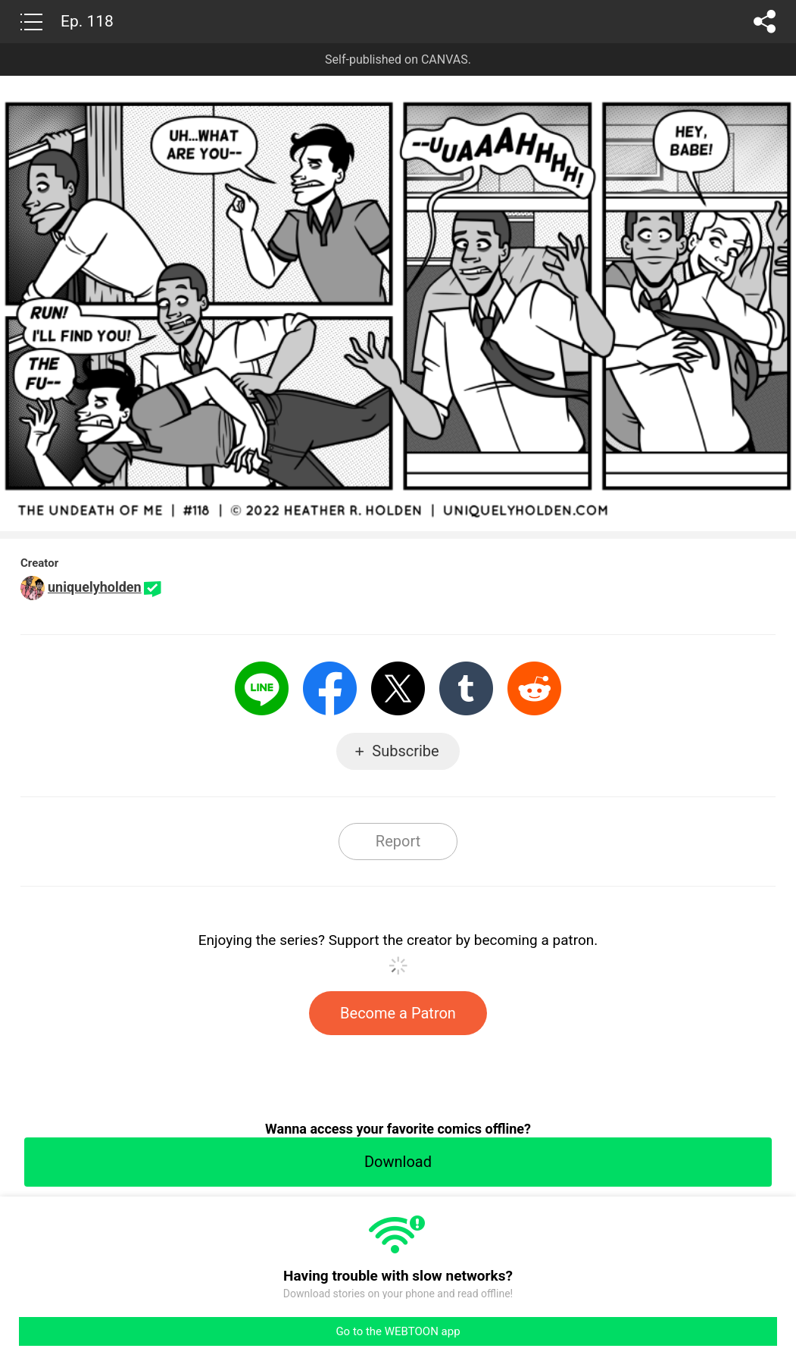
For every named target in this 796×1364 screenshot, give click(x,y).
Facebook (330, 688)
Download (398, 1162)
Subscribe (405, 751)
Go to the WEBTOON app (398, 1331)
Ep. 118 (87, 21)
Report (398, 841)
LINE (262, 688)
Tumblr (466, 688)
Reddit (534, 688)
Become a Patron (398, 1013)
